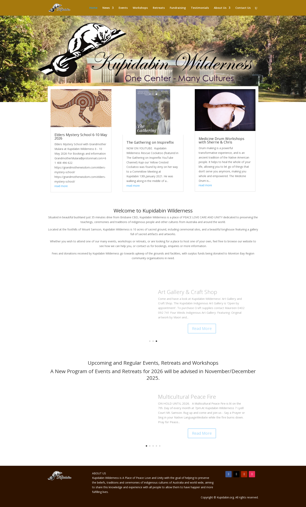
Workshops (140, 8)
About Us (220, 8)
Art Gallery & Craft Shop (187, 292)
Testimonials (200, 8)
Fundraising (178, 8)
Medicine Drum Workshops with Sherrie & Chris (221, 140)
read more (61, 186)
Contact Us (243, 8)
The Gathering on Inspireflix (150, 142)
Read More (202, 328)
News (106, 8)
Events (123, 8)
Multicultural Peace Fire (187, 396)
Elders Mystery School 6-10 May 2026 (80, 136)
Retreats (159, 8)
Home (93, 8)
